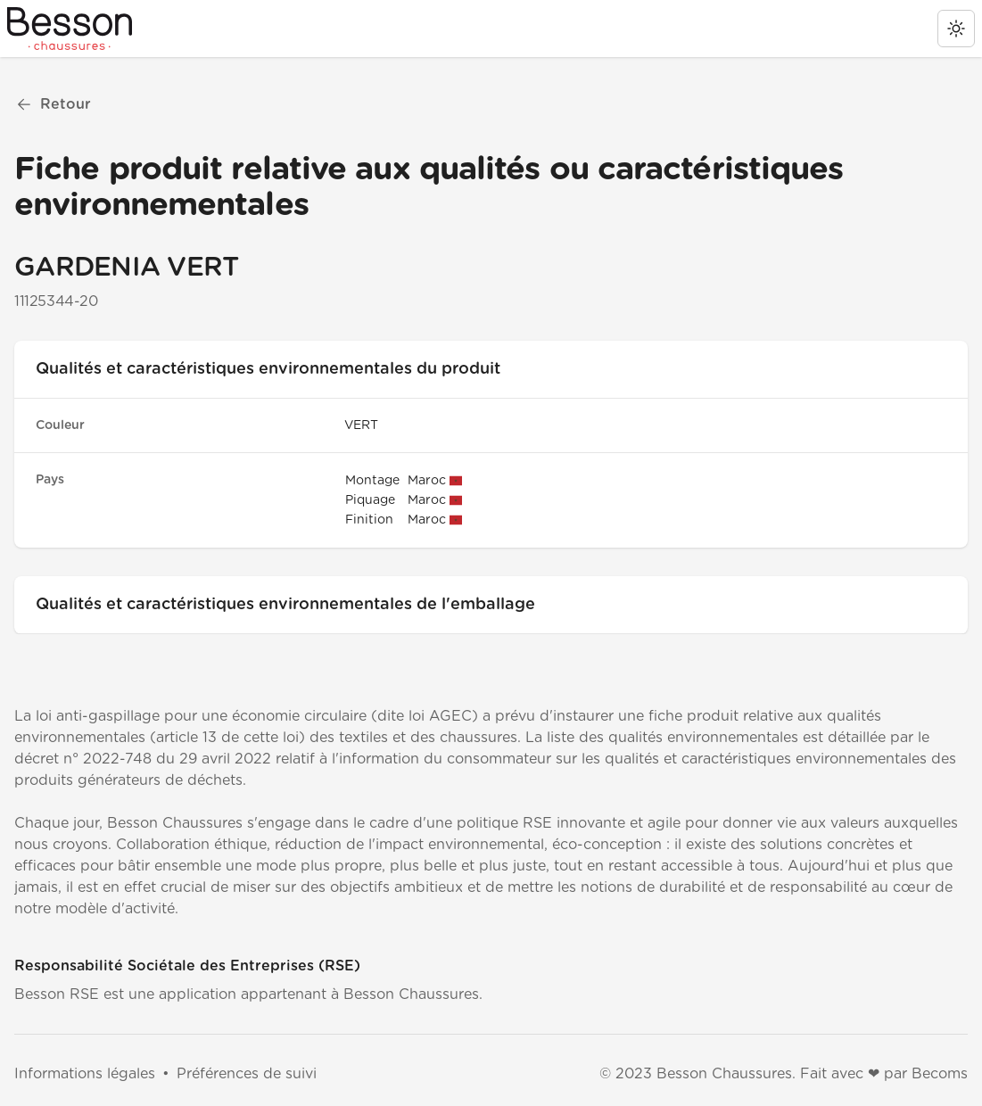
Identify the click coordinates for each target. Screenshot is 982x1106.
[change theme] (956, 28)
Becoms (940, 1074)
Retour (53, 104)
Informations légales (84, 1074)
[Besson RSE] (69, 28)
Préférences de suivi (247, 1074)
